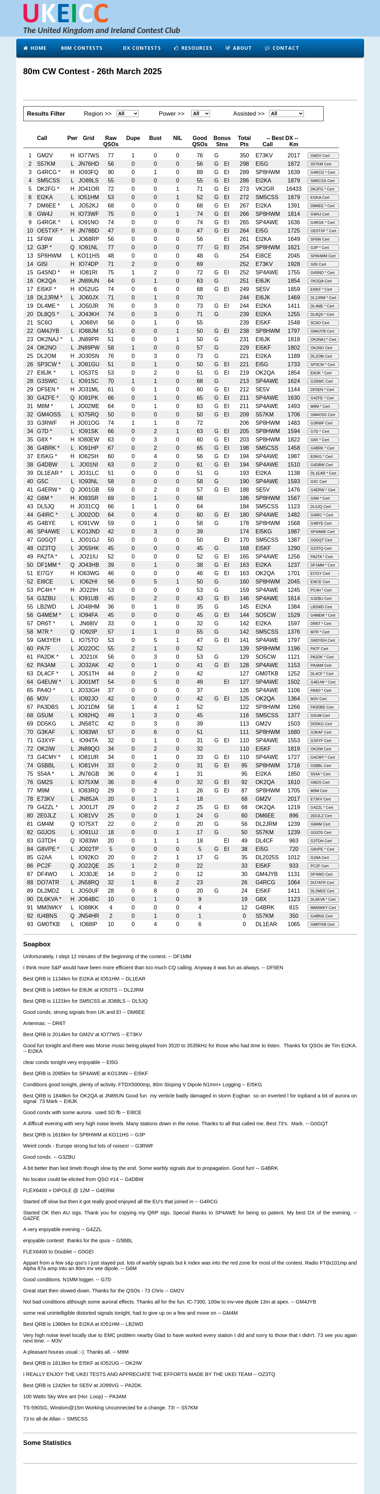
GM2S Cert (320, 782)
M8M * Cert (320, 406)
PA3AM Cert (320, 665)
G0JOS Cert (320, 832)
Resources (192, 48)
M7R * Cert (319, 632)
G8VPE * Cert (322, 849)
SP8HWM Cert (322, 256)
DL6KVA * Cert (322, 899)
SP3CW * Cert (322, 364)
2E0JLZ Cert (321, 816)
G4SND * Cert (322, 273)
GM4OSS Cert (322, 415)
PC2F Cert (319, 866)
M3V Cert (318, 699)
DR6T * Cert (320, 623)
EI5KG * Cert (321, 456)
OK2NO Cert (321, 348)
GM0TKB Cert (322, 924)
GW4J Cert (319, 214)
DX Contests (141, 48)
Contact (282, 48)
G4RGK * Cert (322, 222)
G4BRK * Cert (322, 448)
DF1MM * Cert (322, 565)
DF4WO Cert (321, 874)
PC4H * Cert (321, 590)
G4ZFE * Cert (322, 398)
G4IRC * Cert (321, 515)
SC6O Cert (319, 323)
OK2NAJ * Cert (323, 339)
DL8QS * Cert (322, 314)
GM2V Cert (320, 156)
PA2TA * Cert (321, 557)
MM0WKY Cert (323, 908)
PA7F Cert (319, 649)
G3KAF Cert (320, 732)
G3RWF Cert (321, 423)
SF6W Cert (319, 239)
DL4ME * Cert (322, 306)
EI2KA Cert (319, 197)
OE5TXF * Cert (323, 231)
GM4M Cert (320, 824)
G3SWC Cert (321, 381)
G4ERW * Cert (322, 490)
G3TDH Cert (321, 841)
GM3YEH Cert (322, 640)
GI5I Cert (318, 264)
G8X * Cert (319, 440)
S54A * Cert (320, 774)
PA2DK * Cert (321, 657)
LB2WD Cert (321, 607)
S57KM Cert (320, 164)
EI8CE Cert (320, 582)
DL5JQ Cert (320, 506)
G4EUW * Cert (322, 682)
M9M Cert (318, 791)
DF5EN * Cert (322, 390)
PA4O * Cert (320, 690)
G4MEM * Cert (322, 615)
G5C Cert (318, 481)
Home (35, 48)
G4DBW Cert (321, 465)
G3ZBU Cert (321, 598)
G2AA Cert (319, 857)
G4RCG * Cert (322, 172)
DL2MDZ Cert (322, 891)
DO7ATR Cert (322, 883)
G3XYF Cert (320, 740)
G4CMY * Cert (322, 757)
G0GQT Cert (321, 540)
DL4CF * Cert (321, 674)
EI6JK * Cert (321, 373)
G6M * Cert (320, 498)
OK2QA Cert (321, 281)
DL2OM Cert (321, 356)
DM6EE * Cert (322, 206)
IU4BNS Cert (321, 916)
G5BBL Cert (320, 766)
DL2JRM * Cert (323, 298)
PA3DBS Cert (321, 707)
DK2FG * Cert (322, 189)
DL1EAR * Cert (323, 473)
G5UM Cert (320, 715)
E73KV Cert (320, 799)
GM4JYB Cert (322, 331)
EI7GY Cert (320, 573)
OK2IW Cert (320, 749)
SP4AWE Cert (322, 532)
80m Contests (81, 48)
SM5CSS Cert (322, 181)
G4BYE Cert (321, 523)
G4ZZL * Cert (321, 807)
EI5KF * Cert (321, 289)
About (238, 48)
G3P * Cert (319, 247)
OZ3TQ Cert (321, 548)
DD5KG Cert (321, 724)
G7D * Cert (319, 431)
